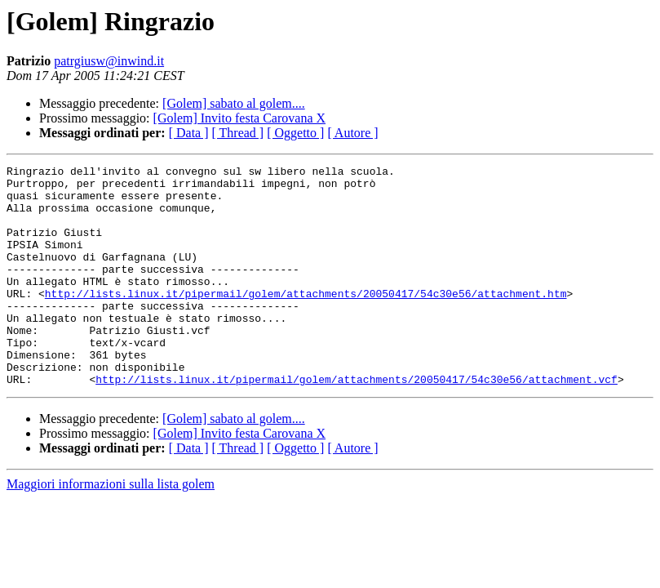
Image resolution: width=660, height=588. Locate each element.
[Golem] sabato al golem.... (233, 103)
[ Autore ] (352, 133)
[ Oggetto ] (295, 133)
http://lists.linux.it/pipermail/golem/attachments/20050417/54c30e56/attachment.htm (306, 320)
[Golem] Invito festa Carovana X (239, 118)
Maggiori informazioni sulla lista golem (111, 528)
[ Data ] (189, 133)
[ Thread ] (238, 133)
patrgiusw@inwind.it (109, 61)
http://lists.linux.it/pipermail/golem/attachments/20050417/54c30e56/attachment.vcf (356, 423)
